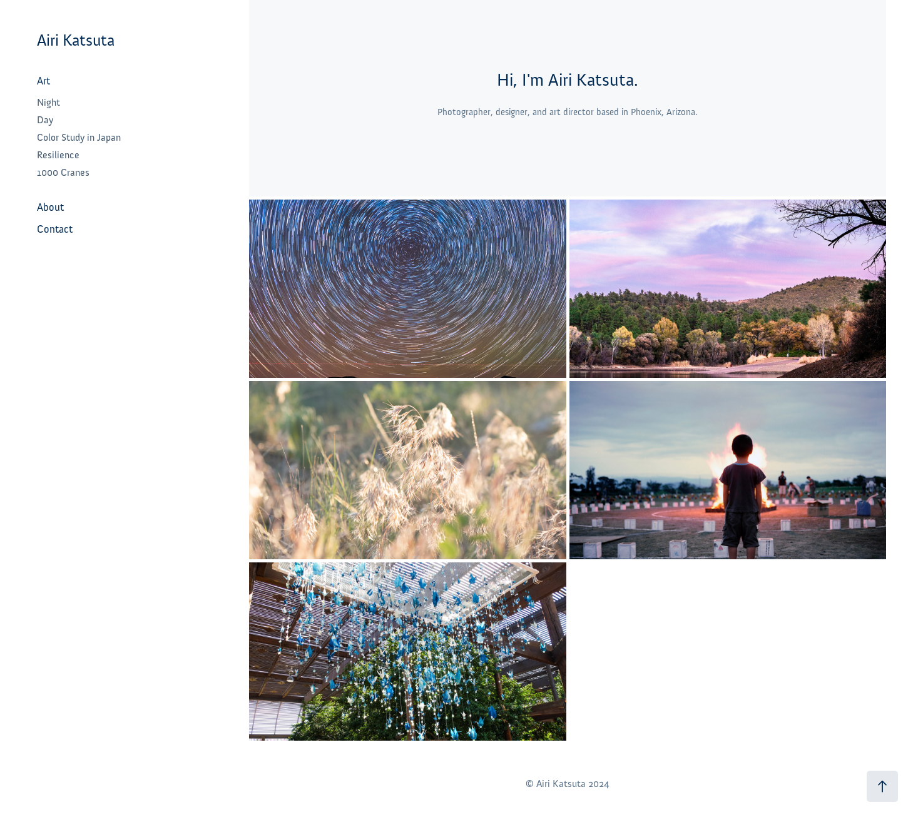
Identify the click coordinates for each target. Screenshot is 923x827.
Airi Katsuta (76, 40)
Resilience (58, 155)
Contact (55, 229)
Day (45, 120)
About (50, 207)
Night (48, 102)
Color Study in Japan (79, 137)
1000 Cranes (63, 172)
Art (43, 81)
